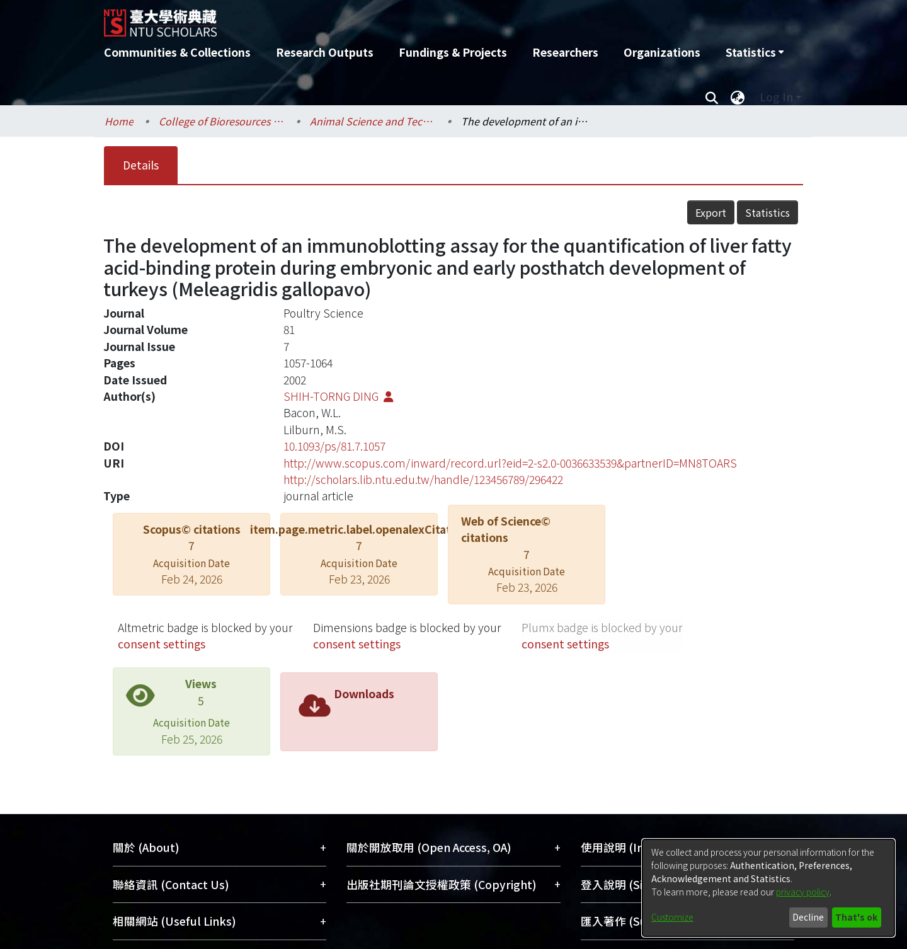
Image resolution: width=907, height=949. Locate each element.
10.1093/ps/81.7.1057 (334, 446)
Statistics (767, 212)
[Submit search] (711, 97)
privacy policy (803, 891)
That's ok (856, 917)
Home (119, 121)
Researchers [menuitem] (565, 52)
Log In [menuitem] (776, 97)
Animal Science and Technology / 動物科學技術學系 (373, 121)
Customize (672, 917)
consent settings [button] (161, 644)
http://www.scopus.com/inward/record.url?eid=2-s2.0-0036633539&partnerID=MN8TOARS (510, 463)
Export (710, 212)
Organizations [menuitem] (662, 52)
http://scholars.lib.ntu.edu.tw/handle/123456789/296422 (423, 479)
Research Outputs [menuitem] (325, 52)
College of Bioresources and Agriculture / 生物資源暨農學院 (222, 121)
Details (141, 165)
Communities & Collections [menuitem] (177, 52)
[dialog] (768, 887)
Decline (808, 917)
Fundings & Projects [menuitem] (453, 52)
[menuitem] (755, 52)
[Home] (386, 18)
